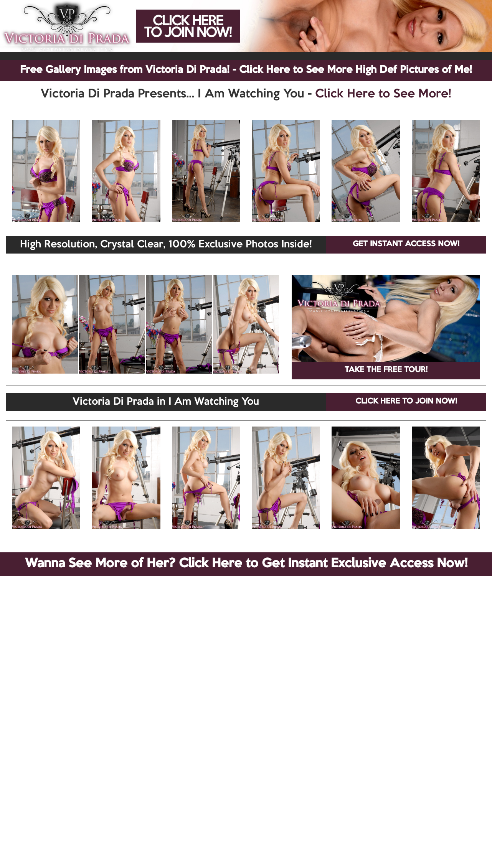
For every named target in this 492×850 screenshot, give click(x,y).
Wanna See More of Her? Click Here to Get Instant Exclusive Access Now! (246, 564)
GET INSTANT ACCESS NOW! (406, 244)
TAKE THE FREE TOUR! (386, 370)
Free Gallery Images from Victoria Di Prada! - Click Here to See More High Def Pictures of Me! (246, 70)
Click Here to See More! (383, 94)
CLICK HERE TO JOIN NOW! (406, 401)
